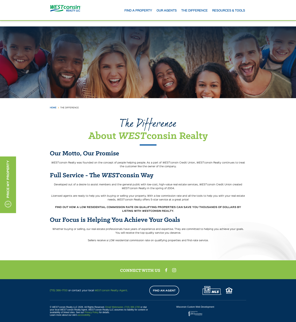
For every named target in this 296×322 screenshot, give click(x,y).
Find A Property (138, 10)
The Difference (194, 10)
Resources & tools (228, 10)
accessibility (84, 315)
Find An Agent (164, 291)
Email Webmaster (114, 307)
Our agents (166, 10)
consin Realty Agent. (111, 290)
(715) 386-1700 (59, 290)
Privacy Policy (91, 312)
